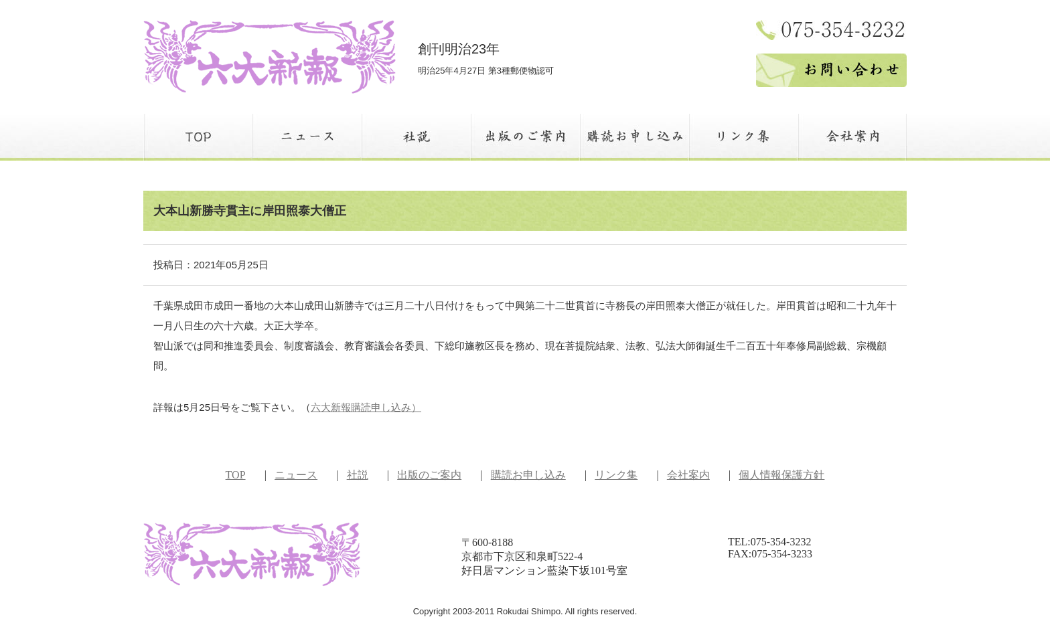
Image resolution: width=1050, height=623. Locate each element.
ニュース (296, 474)
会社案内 (688, 474)
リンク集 (616, 474)
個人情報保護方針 (781, 474)
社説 (357, 474)
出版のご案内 (429, 474)
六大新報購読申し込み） (366, 407)
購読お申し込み (528, 474)
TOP (236, 474)
